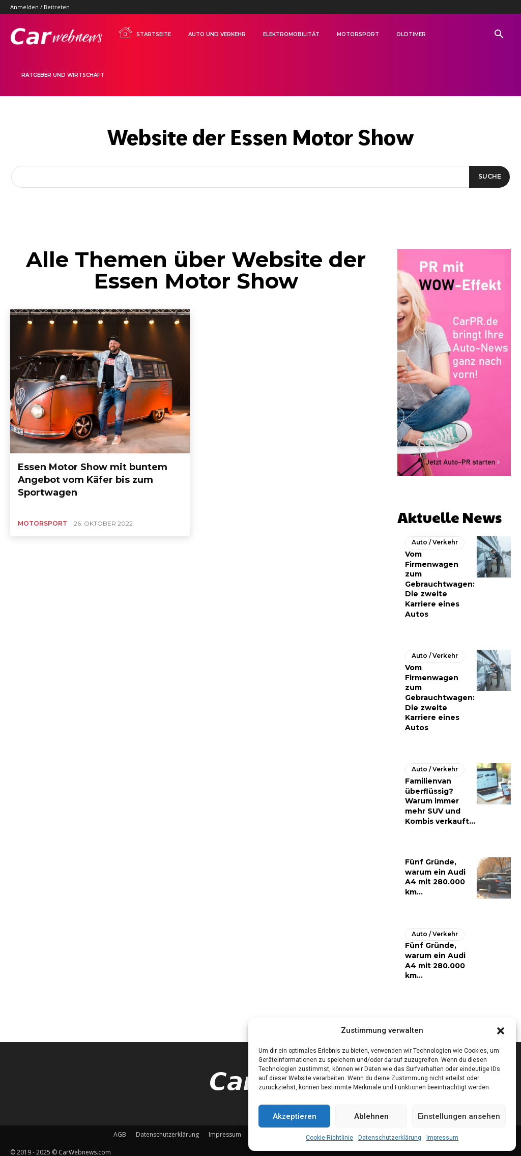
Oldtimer (411, 34)
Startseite (144, 32)
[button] (501, 1031)
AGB (119, 1128)
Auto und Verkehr (217, 34)
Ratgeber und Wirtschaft (62, 75)
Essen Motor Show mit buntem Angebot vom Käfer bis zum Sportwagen (96, 470)
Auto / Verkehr (432, 538)
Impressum (442, 1137)
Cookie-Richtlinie (329, 1137)
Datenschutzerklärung (389, 1137)
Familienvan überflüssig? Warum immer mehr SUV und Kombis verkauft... (440, 796)
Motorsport (358, 34)
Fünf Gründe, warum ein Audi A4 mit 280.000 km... (435, 955)
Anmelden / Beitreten (40, 7)
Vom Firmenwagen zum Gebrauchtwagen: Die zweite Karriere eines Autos (440, 580)
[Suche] (488, 177)
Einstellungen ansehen (459, 1116)
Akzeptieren (294, 1116)
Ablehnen (371, 1116)
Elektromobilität (291, 34)
